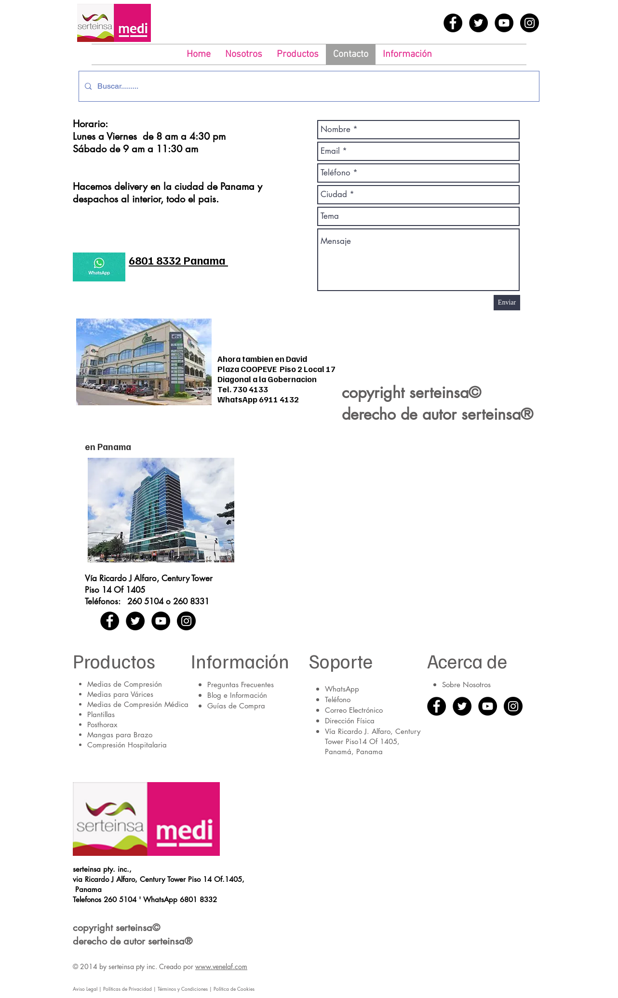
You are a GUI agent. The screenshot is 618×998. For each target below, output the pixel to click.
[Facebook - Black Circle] (452, 22)
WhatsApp (342, 688)
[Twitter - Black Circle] (478, 22)
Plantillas (101, 714)
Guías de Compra (236, 705)
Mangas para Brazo (119, 734)
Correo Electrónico (354, 710)
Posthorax (102, 724)
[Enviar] (507, 302)
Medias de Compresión (124, 684)
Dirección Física (350, 720)
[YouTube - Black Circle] (504, 22)
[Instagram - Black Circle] (529, 22)
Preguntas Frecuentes (240, 684)
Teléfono (337, 699)
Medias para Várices (120, 694)
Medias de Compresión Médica (137, 704)
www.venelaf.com (221, 966)
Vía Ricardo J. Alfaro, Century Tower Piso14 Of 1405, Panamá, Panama (372, 741)
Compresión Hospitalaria (127, 744)
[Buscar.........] (308, 86)
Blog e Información (237, 695)
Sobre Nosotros (466, 684)
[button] (297, 54)
